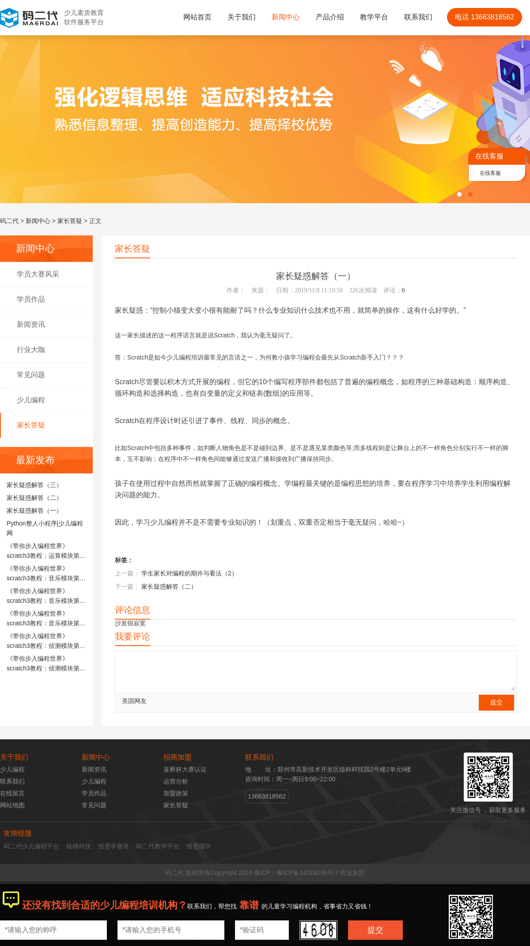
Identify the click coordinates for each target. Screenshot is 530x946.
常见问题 (31, 374)
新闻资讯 (31, 324)
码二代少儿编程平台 (31, 846)
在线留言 (12, 793)
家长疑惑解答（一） (34, 510)
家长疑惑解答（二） (34, 497)
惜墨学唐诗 (113, 846)
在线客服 (490, 173)
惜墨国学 (198, 846)
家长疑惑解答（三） (34, 484)
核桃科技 (78, 846)
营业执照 (352, 872)
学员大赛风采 (38, 274)
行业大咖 (31, 349)
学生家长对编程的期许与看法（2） (189, 573)
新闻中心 (286, 17)
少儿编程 (31, 400)
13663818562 (267, 796)
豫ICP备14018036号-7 (307, 872)
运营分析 (175, 781)
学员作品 (31, 299)
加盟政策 (175, 793)
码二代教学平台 (157, 846)
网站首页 (197, 17)
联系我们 (418, 17)
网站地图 (12, 805)
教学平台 (374, 17)
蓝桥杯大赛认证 (185, 769)
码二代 (9, 220)
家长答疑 (69, 220)
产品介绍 (330, 17)
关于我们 (241, 17)
